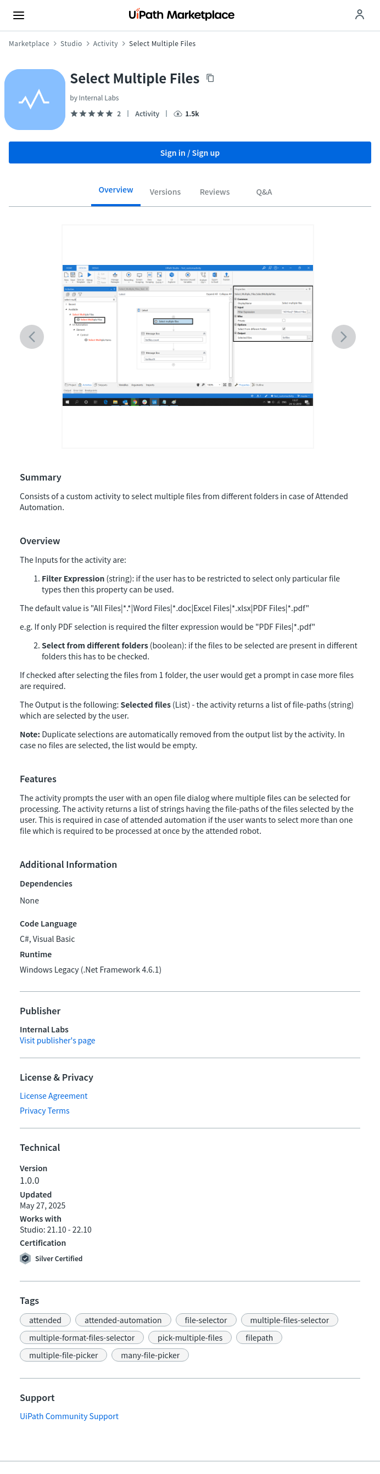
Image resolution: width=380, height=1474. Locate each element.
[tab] (116, 193)
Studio (71, 43)
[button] (45, 1319)
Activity (105, 43)
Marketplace (29, 43)
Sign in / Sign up (190, 152)
